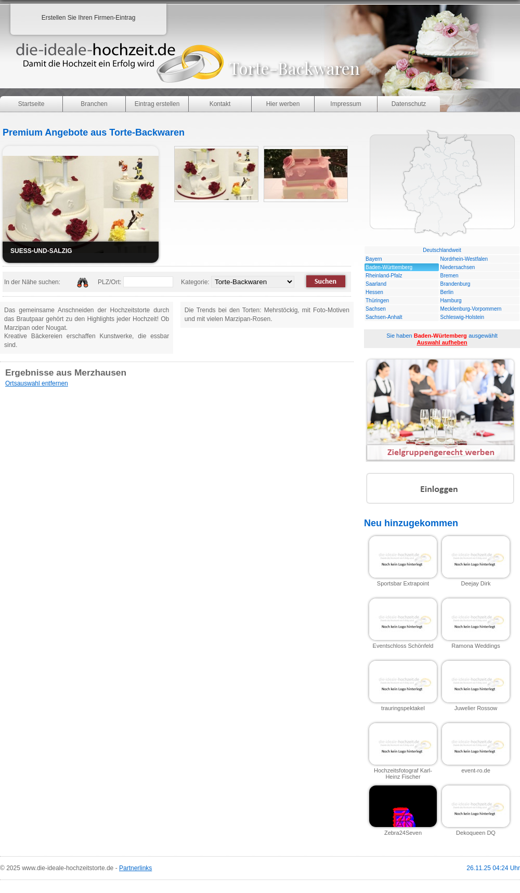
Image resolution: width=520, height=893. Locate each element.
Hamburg (451, 300)
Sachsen (376, 309)
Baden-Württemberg (389, 267)
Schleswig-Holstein (462, 317)
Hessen (374, 292)
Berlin (447, 292)
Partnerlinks (135, 868)
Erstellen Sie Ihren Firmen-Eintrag (89, 17)
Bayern (374, 259)
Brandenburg (455, 284)
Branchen (94, 104)
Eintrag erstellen (157, 104)
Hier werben (283, 104)
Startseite (31, 104)
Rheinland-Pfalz (384, 275)
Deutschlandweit (442, 250)
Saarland (376, 284)
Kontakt (220, 104)
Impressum (345, 104)
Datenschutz (409, 104)
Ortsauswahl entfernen (36, 383)
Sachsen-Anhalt (384, 317)
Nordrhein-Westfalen (464, 259)
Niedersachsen (457, 267)
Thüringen (377, 300)
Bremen (449, 275)
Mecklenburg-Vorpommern (471, 309)
